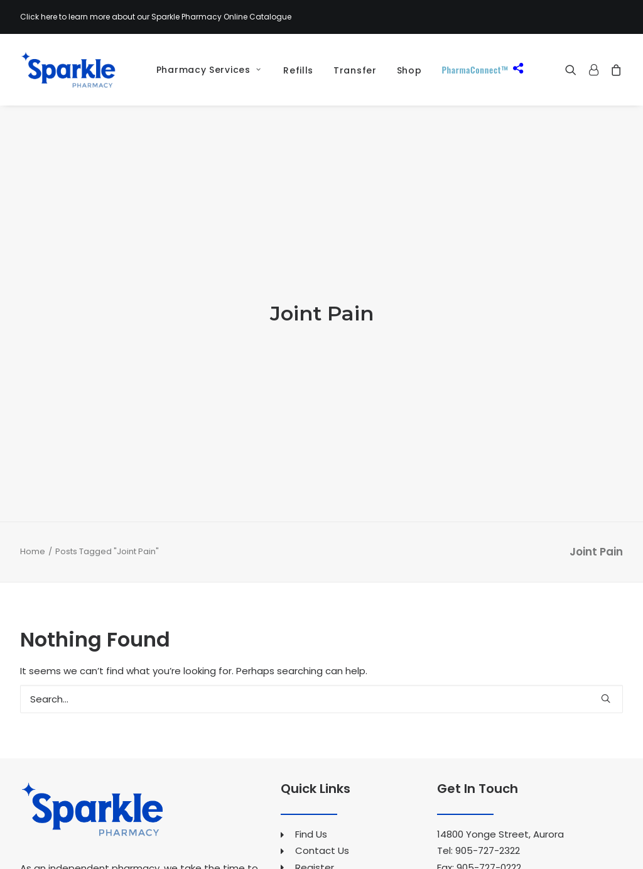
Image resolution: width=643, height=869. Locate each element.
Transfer (355, 70)
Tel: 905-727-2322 (478, 752)
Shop (409, 70)
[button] (573, 70)
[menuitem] (204, 70)
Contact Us (322, 752)
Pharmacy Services (208, 69)
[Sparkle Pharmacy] (68, 70)
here (49, 16)
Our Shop (316, 851)
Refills (298, 70)
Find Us (311, 736)
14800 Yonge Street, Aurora (500, 736)
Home (32, 453)
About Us (316, 785)
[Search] (321, 601)
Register (314, 768)
